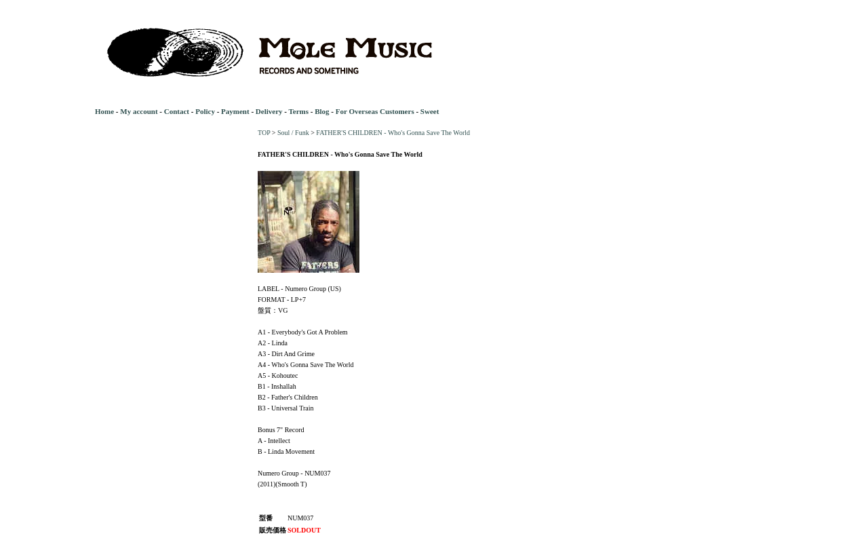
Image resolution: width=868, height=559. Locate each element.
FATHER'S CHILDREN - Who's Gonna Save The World (393, 132)
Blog (322, 111)
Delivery (269, 111)
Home (104, 111)
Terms (298, 111)
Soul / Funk (293, 132)
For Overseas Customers (375, 111)
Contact (176, 111)
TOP (264, 132)
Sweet (429, 111)
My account (138, 111)
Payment (235, 111)
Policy (205, 111)
